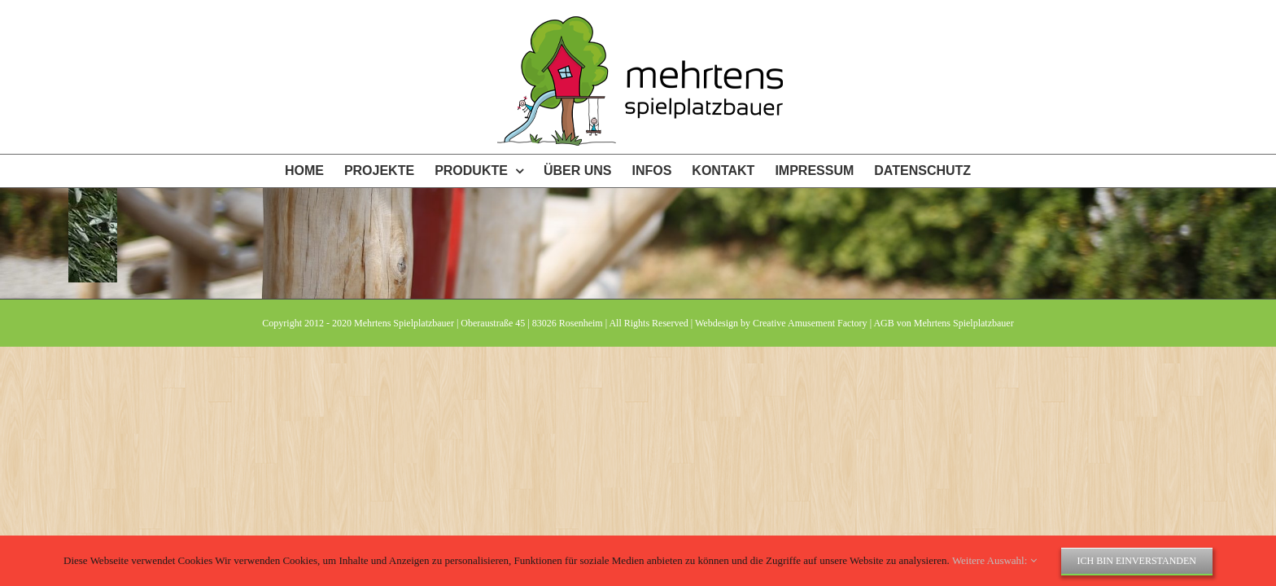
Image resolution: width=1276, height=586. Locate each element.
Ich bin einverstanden (1136, 560)
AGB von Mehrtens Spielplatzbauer (943, 323)
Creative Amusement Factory (810, 323)
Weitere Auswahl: (994, 560)
